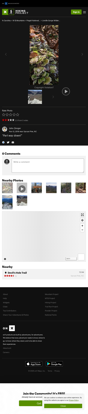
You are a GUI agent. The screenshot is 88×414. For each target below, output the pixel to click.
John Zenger (15, 128)
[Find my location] (82, 220)
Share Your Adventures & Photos (16, 315)
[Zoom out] (82, 230)
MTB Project (50, 298)
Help (5, 298)
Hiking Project (50, 302)
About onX (7, 348)
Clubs (5, 306)
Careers (6, 352)
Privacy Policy (74, 400)
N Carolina (6, 20)
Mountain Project (51, 294)
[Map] (44, 236)
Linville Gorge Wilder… (51, 20)
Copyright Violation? (44, 87)
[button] (3, 142)
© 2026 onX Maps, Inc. (36, 371)
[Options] (81, 257)
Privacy (57, 371)
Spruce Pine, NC (30, 131)
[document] (63, 402)
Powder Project (51, 311)
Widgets (6, 302)
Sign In (76, 12)
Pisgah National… (33, 20)
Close (63, 406)
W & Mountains (19, 20)
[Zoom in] (82, 226)
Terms (50, 371)
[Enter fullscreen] (82, 215)
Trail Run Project (51, 306)
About (5, 294)
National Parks (51, 315)
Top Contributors (9, 311)
